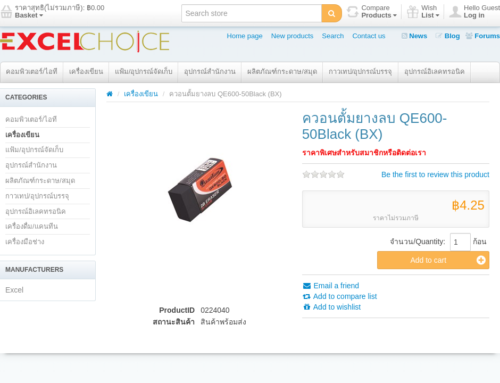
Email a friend (330, 285)
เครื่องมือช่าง (24, 242)
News (415, 36)
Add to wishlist (331, 307)
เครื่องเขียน (86, 72)
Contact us (368, 36)
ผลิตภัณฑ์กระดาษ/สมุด (282, 72)
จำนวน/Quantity (416, 241)
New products (292, 36)
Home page (245, 36)
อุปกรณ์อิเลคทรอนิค (434, 72)
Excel (14, 290)
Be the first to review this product (435, 174)
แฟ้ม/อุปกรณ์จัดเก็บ (144, 72)
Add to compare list (339, 296)
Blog (448, 36)
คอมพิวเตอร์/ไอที (31, 72)
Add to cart (448, 260)
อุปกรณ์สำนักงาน (210, 72)
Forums (482, 36)
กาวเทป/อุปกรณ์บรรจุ (361, 72)
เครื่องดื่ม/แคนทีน (31, 226)
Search (333, 36)
